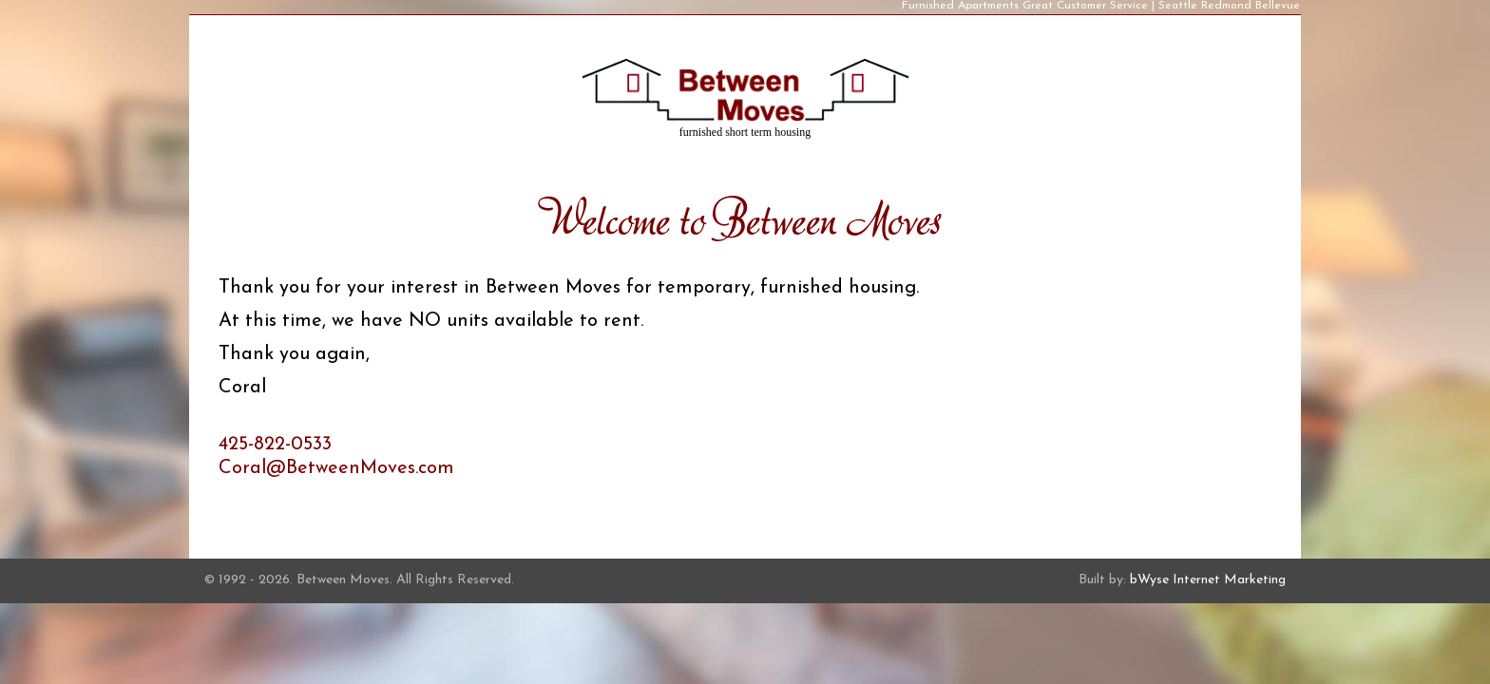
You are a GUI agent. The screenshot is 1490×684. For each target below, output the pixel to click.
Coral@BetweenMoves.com (336, 468)
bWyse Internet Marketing (1208, 580)
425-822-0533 (275, 444)
